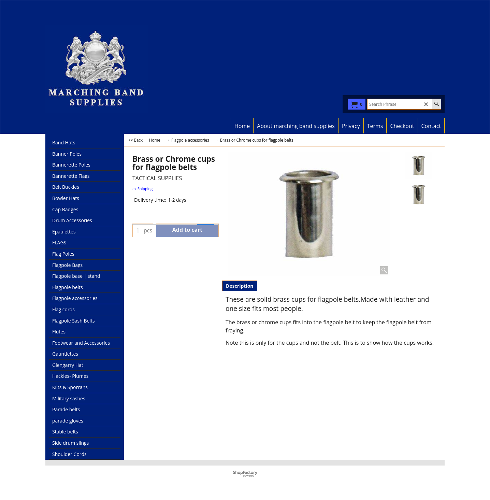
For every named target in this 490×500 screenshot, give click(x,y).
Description (240, 286)
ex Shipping (142, 188)
